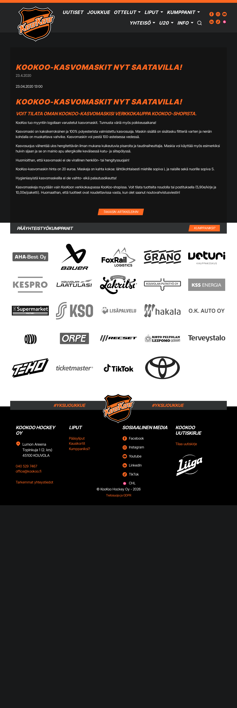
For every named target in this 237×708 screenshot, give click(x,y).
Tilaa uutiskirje (186, 444)
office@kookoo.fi (28, 471)
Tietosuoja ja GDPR (118, 495)
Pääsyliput (77, 438)
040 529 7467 (26, 466)
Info (183, 23)
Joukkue (98, 12)
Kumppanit (181, 12)
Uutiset (72, 12)
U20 (164, 23)
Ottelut (125, 12)
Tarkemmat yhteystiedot (34, 482)
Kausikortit (77, 443)
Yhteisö (140, 23)
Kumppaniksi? (79, 449)
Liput (151, 12)
